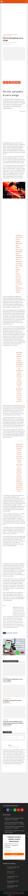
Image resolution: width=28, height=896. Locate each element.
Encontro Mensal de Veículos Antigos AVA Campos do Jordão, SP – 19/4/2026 (14, 823)
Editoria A (15, 42)
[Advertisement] (14, 18)
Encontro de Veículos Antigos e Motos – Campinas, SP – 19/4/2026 (14, 818)
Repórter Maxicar (7, 698)
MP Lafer (15, 632)
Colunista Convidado (7, 34)
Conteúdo (15, 34)
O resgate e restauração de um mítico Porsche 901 (12, 701)
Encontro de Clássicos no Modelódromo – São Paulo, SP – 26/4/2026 (14, 827)
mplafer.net (15, 613)
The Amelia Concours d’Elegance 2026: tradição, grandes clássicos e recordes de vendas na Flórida (13, 723)
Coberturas (5, 719)
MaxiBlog (5, 677)
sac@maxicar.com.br (16, 895)
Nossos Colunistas (7, 36)
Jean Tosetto (9, 632)
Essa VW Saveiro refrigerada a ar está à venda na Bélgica (13, 679)
